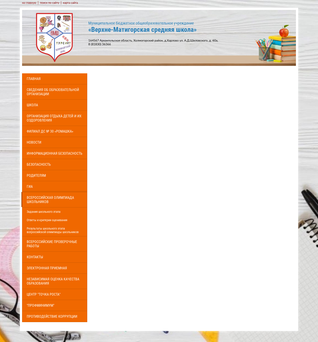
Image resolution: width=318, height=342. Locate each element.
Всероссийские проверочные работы (52, 244)
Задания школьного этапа (44, 211)
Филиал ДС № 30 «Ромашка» (50, 131)
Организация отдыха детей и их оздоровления (54, 118)
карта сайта (70, 2)
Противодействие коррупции (52, 316)
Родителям (36, 175)
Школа (32, 105)
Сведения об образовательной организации (53, 92)
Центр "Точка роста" (44, 294)
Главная (34, 79)
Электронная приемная (47, 268)
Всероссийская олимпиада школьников (50, 200)
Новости (34, 142)
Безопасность (39, 164)
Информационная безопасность (54, 153)
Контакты (35, 257)
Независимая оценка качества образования (53, 281)
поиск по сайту (49, 2)
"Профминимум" (40, 305)
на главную (29, 2)
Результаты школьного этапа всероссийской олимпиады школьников (53, 230)
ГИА (30, 186)
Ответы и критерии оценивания (47, 220)
